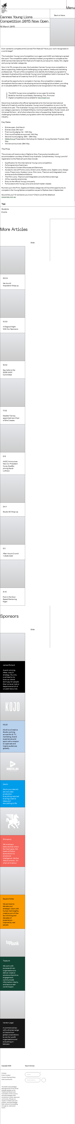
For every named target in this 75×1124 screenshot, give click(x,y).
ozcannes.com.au (8, 197)
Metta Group (10, 139)
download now (44, 98)
